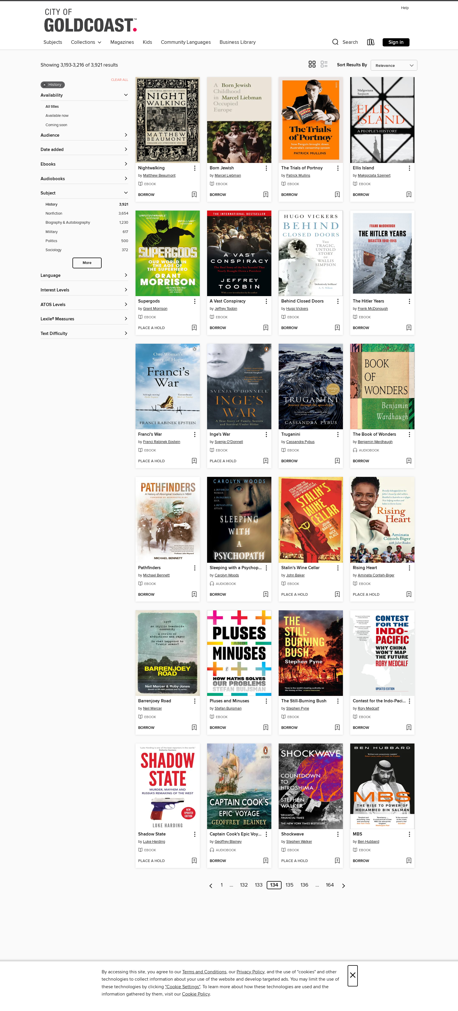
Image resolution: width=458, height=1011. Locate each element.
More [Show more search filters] (87, 262)
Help (405, 8)
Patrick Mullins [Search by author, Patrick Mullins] (298, 175)
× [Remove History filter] (44, 85)
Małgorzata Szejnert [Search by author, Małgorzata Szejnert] (374, 175)
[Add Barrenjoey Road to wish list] (194, 728)
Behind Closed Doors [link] (302, 301)
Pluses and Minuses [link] (229, 701)
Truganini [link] (290, 434)
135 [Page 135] (290, 885)
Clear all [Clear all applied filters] (119, 80)
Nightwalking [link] (151, 168)
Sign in (396, 42)
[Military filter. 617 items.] (87, 232)
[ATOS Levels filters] (84, 305)
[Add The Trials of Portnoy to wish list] (337, 195)
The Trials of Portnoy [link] (302, 168)
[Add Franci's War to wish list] (194, 461)
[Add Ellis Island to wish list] (408, 195)
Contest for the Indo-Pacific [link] (379, 701)
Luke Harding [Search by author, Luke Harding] (154, 841)
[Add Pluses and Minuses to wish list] (265, 728)
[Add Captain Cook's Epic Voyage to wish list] (265, 861)
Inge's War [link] (220, 434)
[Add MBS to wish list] (408, 861)
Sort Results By (352, 65)
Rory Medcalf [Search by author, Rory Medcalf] (368, 708)
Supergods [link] (149, 301)
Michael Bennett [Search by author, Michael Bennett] (156, 575)
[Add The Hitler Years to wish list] (408, 328)
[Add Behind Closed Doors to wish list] (337, 328)
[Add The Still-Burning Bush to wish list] (337, 728)
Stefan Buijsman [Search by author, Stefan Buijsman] (228, 708)
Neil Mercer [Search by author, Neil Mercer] (152, 708)
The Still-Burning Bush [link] (304, 701)
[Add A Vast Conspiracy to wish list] (265, 328)
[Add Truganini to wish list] (337, 461)
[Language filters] (84, 276)
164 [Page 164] (330, 885)
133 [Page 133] (259, 885)
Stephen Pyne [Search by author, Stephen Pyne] (297, 708)
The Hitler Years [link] (368, 301)
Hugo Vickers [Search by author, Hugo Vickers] (297, 308)
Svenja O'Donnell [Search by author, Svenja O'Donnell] (229, 442)
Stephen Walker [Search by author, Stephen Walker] (299, 841)
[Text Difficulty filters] (84, 334)
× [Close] (352, 975)
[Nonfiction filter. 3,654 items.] (87, 214)
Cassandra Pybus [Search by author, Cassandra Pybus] (300, 442)
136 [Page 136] (304, 885)
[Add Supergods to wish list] (194, 328)
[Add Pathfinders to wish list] (194, 595)
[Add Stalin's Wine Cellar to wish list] (337, 595)
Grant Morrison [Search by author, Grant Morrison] (155, 308)
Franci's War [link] (150, 434)
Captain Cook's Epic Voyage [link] (236, 834)
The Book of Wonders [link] (374, 434)
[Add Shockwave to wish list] (337, 861)
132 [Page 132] (244, 885)
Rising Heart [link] (365, 568)
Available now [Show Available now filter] (57, 115)
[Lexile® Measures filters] (84, 319)
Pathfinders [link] (149, 568)
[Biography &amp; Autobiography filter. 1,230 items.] (87, 223)
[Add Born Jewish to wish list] (265, 195)
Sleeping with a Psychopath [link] (236, 568)
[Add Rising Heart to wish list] (408, 595)
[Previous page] (211, 885)
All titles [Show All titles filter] (52, 106)
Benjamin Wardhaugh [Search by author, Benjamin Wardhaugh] (375, 442)
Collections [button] (86, 42)
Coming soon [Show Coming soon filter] (56, 125)
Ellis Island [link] (363, 168)
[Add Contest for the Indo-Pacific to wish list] (408, 728)
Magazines (122, 42)
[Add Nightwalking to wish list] (194, 195)
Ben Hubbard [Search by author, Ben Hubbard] (368, 841)
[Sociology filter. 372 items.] (87, 250)
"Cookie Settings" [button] (182, 987)
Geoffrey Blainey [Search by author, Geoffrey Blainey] (228, 841)
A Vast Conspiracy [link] (228, 301)
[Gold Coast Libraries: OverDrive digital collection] (90, 20)
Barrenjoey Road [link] (154, 701)
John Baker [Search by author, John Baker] (295, 575)
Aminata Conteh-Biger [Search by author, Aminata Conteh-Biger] (376, 575)
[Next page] (343, 885)
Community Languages (186, 42)
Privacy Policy (250, 972)
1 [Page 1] (222, 885)
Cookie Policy (196, 994)
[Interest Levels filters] (84, 290)
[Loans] (371, 43)
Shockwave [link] (292, 834)
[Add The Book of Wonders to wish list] (408, 461)
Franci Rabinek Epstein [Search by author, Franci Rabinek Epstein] (161, 442)
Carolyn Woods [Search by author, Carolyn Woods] (227, 575)
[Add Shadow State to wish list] (194, 861)
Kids (147, 42)
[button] (344, 43)
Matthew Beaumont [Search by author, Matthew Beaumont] (159, 175)
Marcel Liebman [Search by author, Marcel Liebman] (228, 175)
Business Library (238, 42)
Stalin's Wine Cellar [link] (300, 568)
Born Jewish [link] (222, 168)
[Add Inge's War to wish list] (265, 461)
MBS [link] (357, 834)
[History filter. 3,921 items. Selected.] (87, 204)
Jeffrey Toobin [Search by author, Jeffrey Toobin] (226, 308)
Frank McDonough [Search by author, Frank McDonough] (373, 308)
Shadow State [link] (152, 834)
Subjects (53, 42)
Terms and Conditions (204, 972)
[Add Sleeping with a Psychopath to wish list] (265, 595)
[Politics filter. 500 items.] (87, 241)
